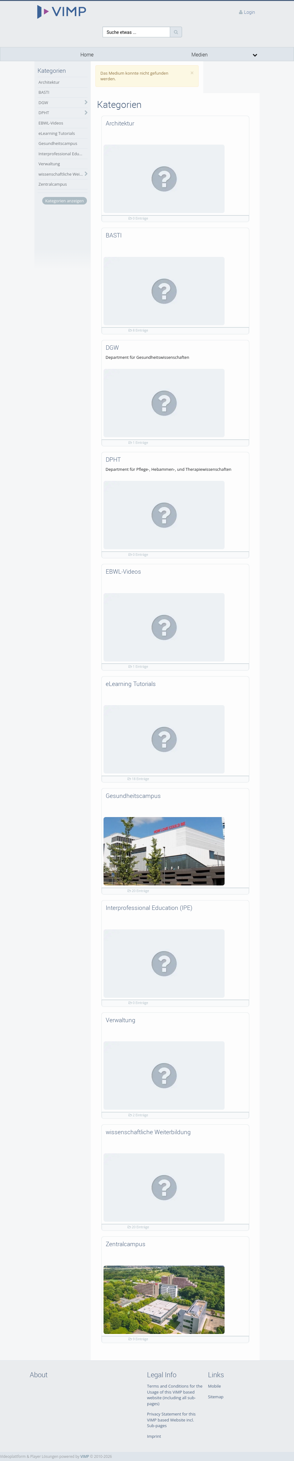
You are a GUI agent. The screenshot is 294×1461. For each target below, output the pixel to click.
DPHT (43, 112)
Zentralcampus (52, 184)
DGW (43, 102)
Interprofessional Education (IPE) (63, 154)
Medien (199, 54)
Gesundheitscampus (57, 143)
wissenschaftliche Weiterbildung (63, 174)
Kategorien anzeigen (64, 201)
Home (87, 54)
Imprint (154, 1436)
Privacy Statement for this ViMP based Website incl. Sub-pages (171, 1419)
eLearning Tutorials (56, 133)
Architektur (49, 82)
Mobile (214, 1386)
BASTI (43, 92)
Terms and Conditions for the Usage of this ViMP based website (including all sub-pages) (174, 1394)
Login (249, 12)
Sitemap (216, 1397)
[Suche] (176, 32)
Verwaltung (49, 164)
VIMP (84, 1456)
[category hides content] (84, 103)
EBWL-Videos (50, 123)
